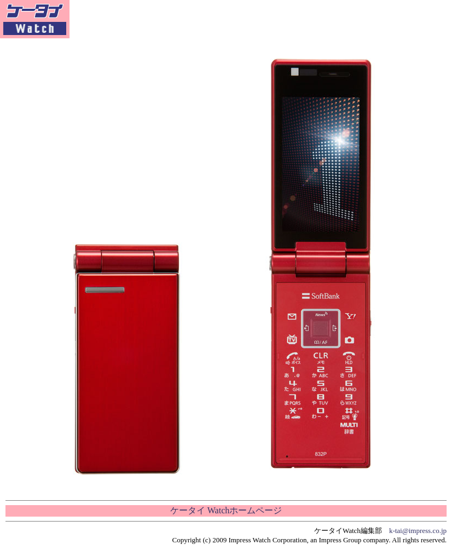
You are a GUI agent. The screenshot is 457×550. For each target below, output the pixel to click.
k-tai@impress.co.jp (418, 530)
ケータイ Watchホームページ (226, 510)
